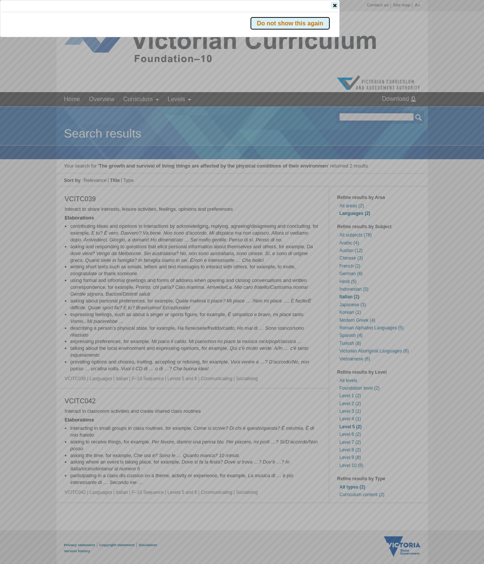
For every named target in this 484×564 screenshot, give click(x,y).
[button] (405, 113)
